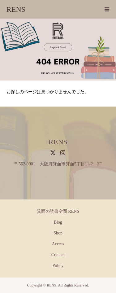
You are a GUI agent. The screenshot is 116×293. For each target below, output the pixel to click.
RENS (15, 9)
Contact (58, 254)
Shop (58, 233)
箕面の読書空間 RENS (58, 211)
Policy (58, 265)
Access (58, 244)
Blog (58, 222)
